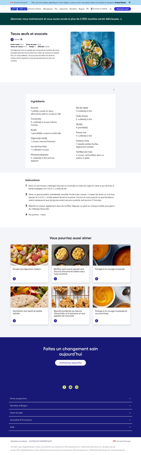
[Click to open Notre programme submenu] (70, 398)
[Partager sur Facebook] (114, 90)
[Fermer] (129, 2)
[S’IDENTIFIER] (110, 9)
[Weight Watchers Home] (15, 8)
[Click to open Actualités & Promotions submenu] (70, 420)
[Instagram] (76, 387)
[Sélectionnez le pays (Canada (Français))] (121, 441)
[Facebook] (64, 387)
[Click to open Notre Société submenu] (70, 413)
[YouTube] (70, 387)
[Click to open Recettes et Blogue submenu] (70, 405)
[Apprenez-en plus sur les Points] (21, 39)
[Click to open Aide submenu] (70, 427)
